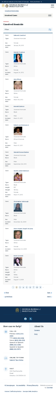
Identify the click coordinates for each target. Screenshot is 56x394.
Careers (37, 330)
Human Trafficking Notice (13, 391)
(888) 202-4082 (15, 345)
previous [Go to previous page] (8, 297)
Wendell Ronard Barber (21, 152)
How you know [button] (35, 1)
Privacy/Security (32, 385)
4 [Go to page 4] (23, 287)
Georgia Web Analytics (30, 391)
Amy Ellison (17, 79)
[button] (49, 15)
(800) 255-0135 (20, 340)
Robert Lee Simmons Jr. (21, 125)
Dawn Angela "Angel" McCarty (23, 228)
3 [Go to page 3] (19, 287)
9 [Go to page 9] (40, 287)
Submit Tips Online (16, 360)
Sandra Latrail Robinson (21, 171)
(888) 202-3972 (15, 349)
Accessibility (20, 385)
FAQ (35, 334)
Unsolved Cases (11, 15)
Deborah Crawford (20, 35)
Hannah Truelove (19, 52)
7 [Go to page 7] (33, 287)
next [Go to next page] (49, 297)
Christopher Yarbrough (21, 201)
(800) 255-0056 (18, 338)
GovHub (50, 387)
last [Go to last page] (49, 293)
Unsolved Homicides (12, 11)
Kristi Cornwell (18, 256)
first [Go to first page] (6, 293)
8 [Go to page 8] (37, 287)
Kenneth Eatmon (19, 106)
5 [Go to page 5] (26, 287)
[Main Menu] (51, 6)
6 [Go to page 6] (30, 287)
